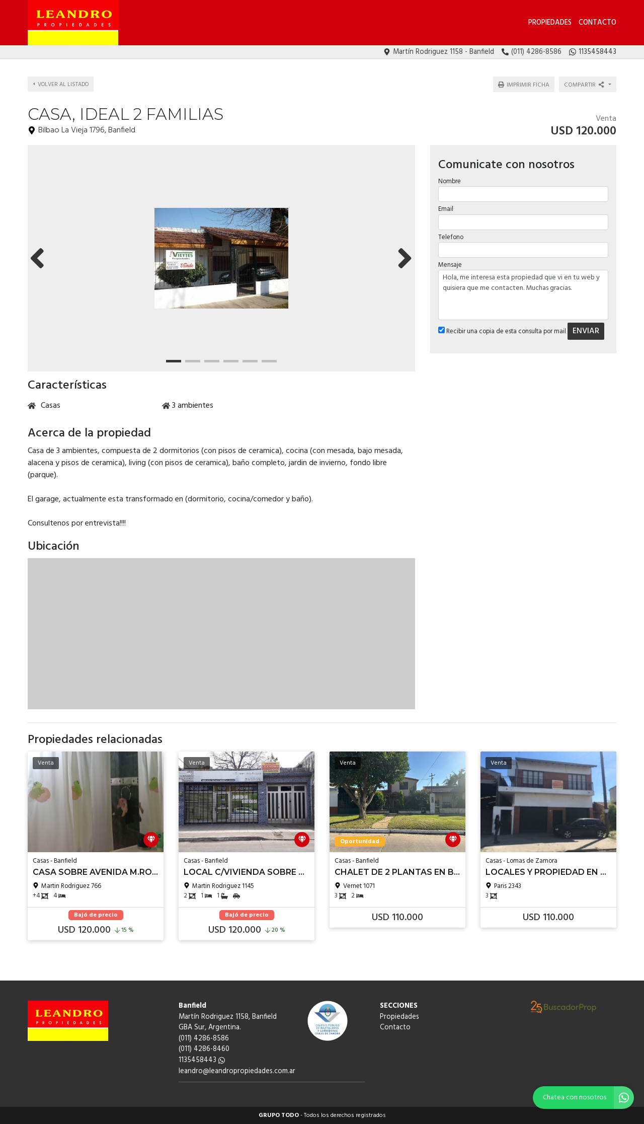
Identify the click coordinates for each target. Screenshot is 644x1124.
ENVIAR (585, 325)
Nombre (449, 175)
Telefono (450, 231)
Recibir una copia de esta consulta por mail (502, 325)
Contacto (597, 23)
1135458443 (202, 1060)
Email (445, 203)
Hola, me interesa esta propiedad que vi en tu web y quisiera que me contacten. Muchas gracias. (523, 289)
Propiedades (550, 23)
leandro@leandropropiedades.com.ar (237, 1071)
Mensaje (449, 259)
